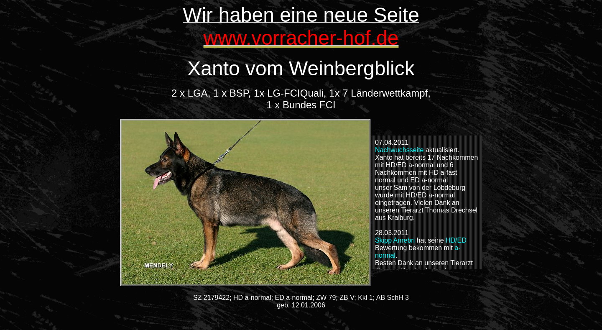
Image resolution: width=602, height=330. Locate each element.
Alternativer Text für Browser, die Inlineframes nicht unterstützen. (427, 202)
